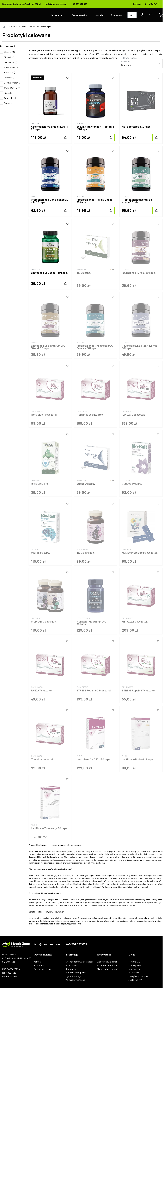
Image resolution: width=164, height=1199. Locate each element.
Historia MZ (134, 962)
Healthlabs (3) (11, 67)
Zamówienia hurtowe (107, 965)
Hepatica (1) (10, 72)
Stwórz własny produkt (108, 969)
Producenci (78, 15)
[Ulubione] (67, 77)
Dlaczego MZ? (135, 965)
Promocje (116, 15)
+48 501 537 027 (79, 4)
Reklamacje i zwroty (43, 969)
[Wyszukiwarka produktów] (132, 15)
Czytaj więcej (130, 58)
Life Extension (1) (13, 82)
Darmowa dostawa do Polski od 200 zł (21, 4)
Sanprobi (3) (10, 98)
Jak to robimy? (135, 980)
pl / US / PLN (152, 4)
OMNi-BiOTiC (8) (12, 87)
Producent (39, 965)
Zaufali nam (134, 973)
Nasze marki (134, 969)
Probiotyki (22, 27)
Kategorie (56, 15)
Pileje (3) (8, 93)
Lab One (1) (10, 77)
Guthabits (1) (10, 62)
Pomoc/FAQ (71, 965)
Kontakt (137, 4)
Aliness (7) (9, 52)
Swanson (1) (10, 103)
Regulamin (71, 969)
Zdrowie (11, 27)
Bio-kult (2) (10, 57)
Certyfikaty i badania (138, 976)
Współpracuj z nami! (107, 962)
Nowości (99, 15)
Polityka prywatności (75, 980)
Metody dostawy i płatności (79, 962)
